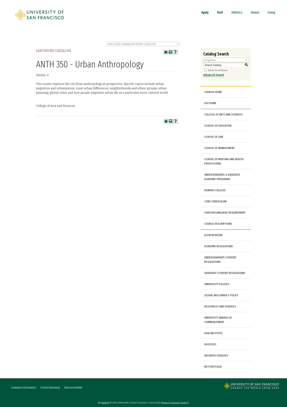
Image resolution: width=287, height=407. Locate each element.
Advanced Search (213, 75)
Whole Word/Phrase (218, 70)
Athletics (236, 12)
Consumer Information (23, 387)
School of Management (219, 148)
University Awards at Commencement (218, 320)
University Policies (217, 284)
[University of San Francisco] (39, 21)
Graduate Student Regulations (224, 273)
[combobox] (143, 44)
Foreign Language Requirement (224, 212)
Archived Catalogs (216, 355)
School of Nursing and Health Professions (223, 161)
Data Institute (213, 333)
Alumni (255, 12)
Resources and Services (220, 306)
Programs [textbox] (210, 60)
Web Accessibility (73, 387)
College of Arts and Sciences (223, 114)
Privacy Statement (50, 387)
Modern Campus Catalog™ (175, 402)
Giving (271, 12)
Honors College (215, 190)
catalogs (105, 402)
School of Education (217, 125)
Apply (205, 12)
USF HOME (210, 103)
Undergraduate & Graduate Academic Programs (222, 177)
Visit (220, 12)
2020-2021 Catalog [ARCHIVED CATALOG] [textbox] (132, 44)
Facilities (210, 344)
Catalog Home (213, 92)
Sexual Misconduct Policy (221, 295)
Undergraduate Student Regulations (220, 260)
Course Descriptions (218, 223)
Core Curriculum (215, 201)
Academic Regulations (218, 246)
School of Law (213, 137)
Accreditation (213, 235)
